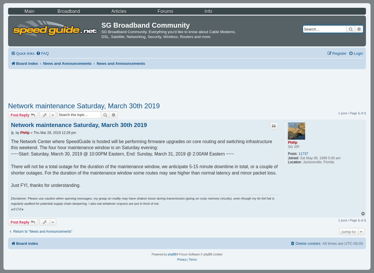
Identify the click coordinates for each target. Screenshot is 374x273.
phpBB (172, 254)
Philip (292, 143)
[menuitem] (42, 53)
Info (208, 11)
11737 (303, 154)
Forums (165, 11)
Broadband (69, 11)
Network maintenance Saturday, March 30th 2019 (84, 106)
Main (29, 11)
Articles (119, 11)
